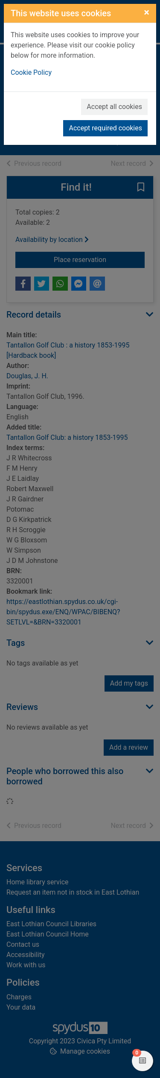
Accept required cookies (105, 128)
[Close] (146, 12)
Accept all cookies (114, 107)
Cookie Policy (31, 72)
